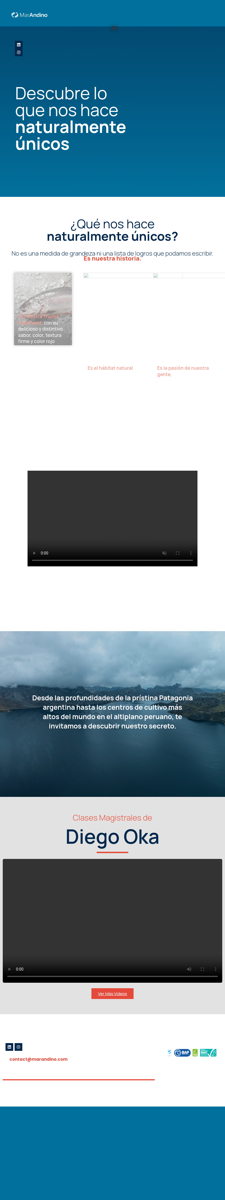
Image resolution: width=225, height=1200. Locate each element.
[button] (114, 28)
